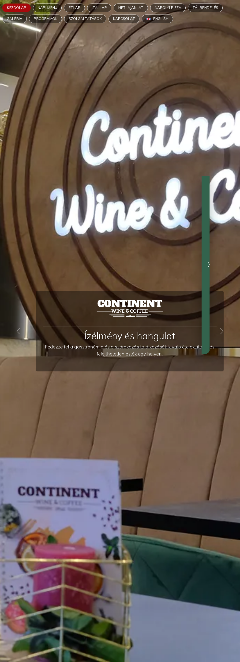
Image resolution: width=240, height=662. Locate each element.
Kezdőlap (16, 7)
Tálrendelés (205, 7)
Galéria (14, 18)
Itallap (99, 7)
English (157, 18)
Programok (45, 18)
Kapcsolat (124, 18)
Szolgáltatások (85, 18)
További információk (200, 298)
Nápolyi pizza (168, 7)
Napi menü (47, 7)
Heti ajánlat (130, 7)
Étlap (74, 7)
